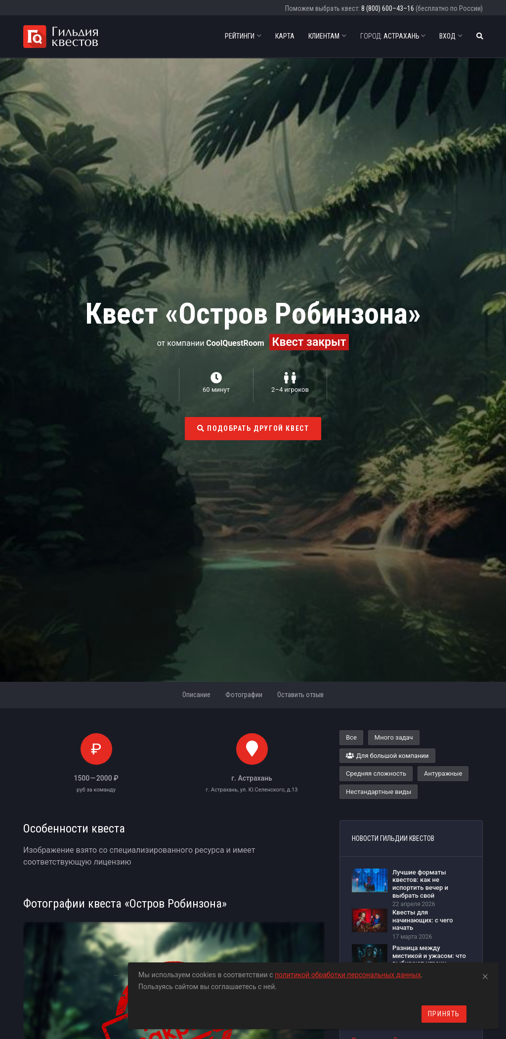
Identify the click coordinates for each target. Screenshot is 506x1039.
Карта (285, 36)
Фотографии (243, 695)
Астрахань (392, 36)
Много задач (394, 737)
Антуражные (443, 773)
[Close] (485, 975)
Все (351, 737)
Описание (196, 695)
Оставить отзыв (300, 695)
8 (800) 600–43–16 (387, 8)
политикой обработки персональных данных (348, 975)
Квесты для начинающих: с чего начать (422, 920)
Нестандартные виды (378, 791)
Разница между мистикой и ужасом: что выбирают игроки (429, 955)
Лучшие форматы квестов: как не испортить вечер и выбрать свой (420, 884)
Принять (444, 1014)
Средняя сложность (376, 773)
